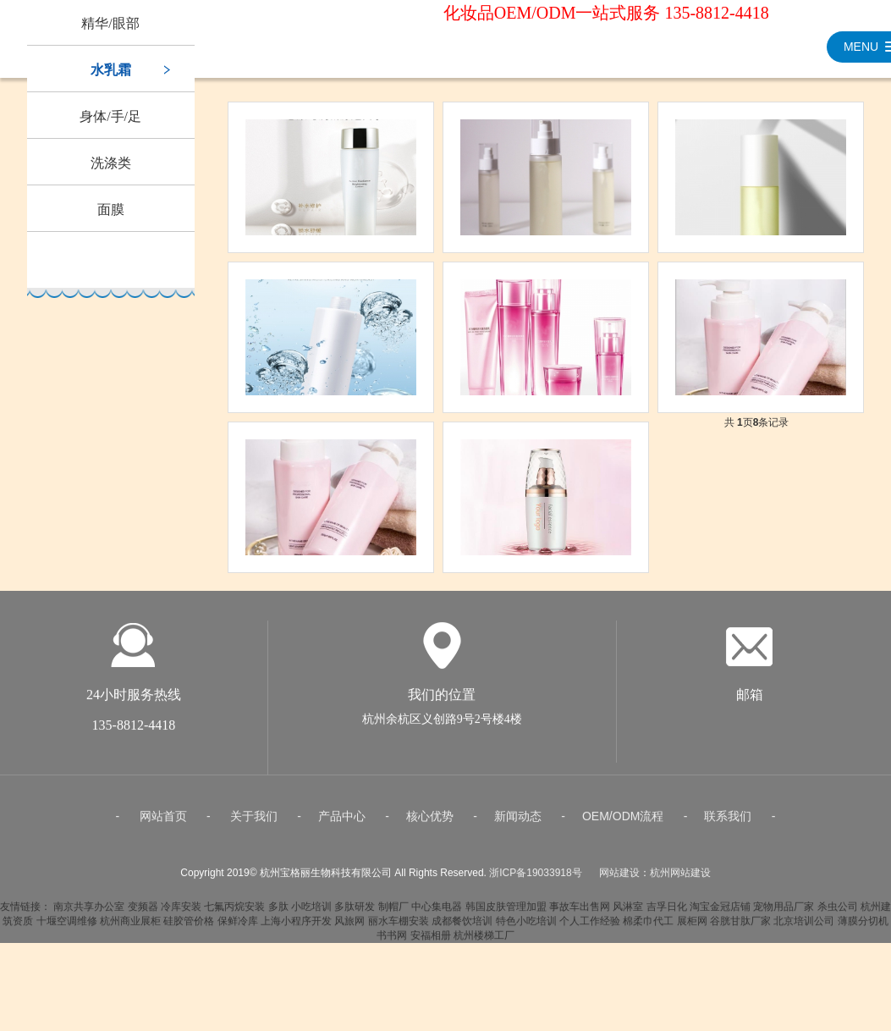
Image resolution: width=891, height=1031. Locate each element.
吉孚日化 (666, 914)
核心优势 (430, 823)
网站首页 (163, 823)
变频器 (143, 914)
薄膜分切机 (863, 929)
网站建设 (619, 880)
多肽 (278, 914)
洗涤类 (111, 163)
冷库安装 (181, 914)
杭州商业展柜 (130, 929)
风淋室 (628, 914)
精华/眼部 (110, 23)
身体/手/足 (110, 116)
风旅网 (349, 929)
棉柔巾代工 (648, 929)
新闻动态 (518, 823)
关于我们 (254, 823)
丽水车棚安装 (398, 929)
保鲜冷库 (237, 929)
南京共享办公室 (88, 914)
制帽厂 (393, 914)
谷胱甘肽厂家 (740, 929)
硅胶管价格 (188, 929)
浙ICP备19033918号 (535, 880)
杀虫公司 (837, 914)
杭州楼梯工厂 (484, 943)
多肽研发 (354, 914)
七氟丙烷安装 (234, 914)
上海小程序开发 (296, 929)
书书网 (392, 943)
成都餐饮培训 (462, 929)
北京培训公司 (803, 929)
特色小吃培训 (526, 929)
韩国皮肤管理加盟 (506, 914)
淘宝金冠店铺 (720, 914)
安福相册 (430, 943)
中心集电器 (436, 914)
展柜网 (692, 929)
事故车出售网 (579, 914)
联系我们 (727, 823)
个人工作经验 (589, 929)
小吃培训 (311, 914)
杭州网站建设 (680, 880)
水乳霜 (111, 70)
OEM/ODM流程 (622, 823)
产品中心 (342, 823)
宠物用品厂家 (783, 914)
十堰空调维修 (66, 929)
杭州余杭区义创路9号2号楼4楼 (442, 726)
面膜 (110, 209)
